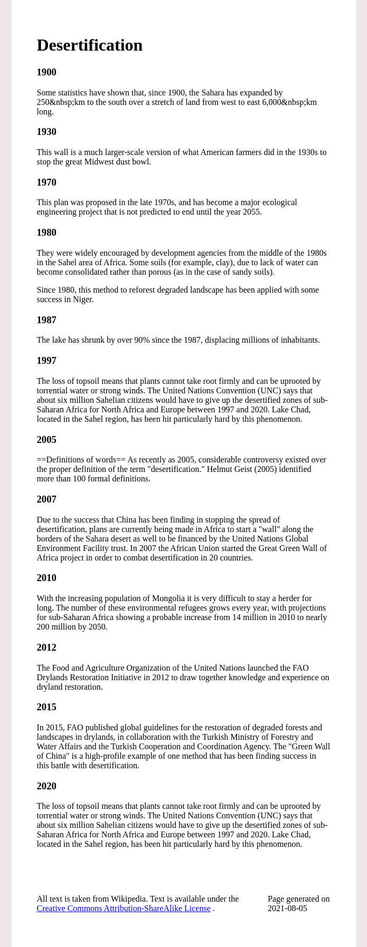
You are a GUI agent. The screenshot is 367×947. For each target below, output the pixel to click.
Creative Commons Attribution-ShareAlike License (124, 908)
